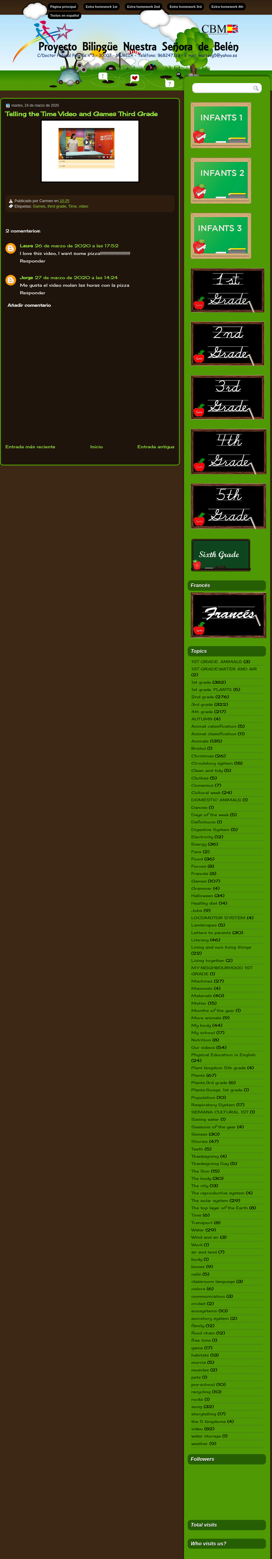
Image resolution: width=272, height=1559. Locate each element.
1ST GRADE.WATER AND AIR (224, 668)
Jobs (196, 910)
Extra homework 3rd (186, 6)
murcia (198, 1362)
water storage (206, 1436)
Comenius (202, 785)
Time (72, 206)
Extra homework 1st (102, 6)
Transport (201, 1222)
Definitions (203, 822)
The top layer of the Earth (219, 1207)
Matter (198, 1003)
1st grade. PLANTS (211, 689)
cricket (198, 1303)
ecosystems (204, 1310)
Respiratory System (213, 1104)
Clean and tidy (207, 770)
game (197, 1347)
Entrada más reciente (30, 446)
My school (203, 1032)
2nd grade (202, 696)
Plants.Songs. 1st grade (216, 1089)
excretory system (210, 1318)
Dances (199, 807)
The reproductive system (217, 1192)
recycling (201, 1391)
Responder (32, 260)
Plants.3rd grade (209, 1082)
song (196, 1406)
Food (197, 858)
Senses (199, 1134)
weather (199, 1443)
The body (201, 1178)
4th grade (202, 711)
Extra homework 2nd (143, 6)
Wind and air (205, 1237)
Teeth (197, 1149)
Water (197, 1229)
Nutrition (201, 1039)
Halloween (202, 895)
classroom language (213, 1281)
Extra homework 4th (227, 6)
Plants (198, 1075)
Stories (199, 1141)
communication (208, 1296)
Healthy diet (204, 903)
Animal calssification (213, 726)
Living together (207, 960)
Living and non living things (221, 947)
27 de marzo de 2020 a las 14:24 (76, 277)
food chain (203, 1332)
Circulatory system (212, 763)
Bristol (198, 748)
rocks (197, 1399)
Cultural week (205, 792)
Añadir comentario (29, 305)
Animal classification (213, 733)
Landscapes (204, 925)
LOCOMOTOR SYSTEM (218, 917)
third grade (56, 206)
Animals (200, 741)
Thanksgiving (205, 1156)
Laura (26, 245)
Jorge (26, 277)
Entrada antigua (156, 446)
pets (196, 1377)
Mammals (201, 988)
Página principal (63, 6)
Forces (198, 866)
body (196, 1259)
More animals (206, 1017)
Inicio (96, 446)
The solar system (209, 1200)
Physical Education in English (223, 1054)
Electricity (202, 836)
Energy (198, 844)
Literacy (200, 939)
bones (198, 1266)
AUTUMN (201, 718)
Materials (201, 995)
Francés (199, 873)
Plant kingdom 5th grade (218, 1067)
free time (201, 1340)
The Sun (200, 1171)
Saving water (205, 1119)
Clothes (200, 778)
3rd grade (202, 704)
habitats (200, 1355)
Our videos (203, 1047)
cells (196, 1274)
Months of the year (212, 1010)
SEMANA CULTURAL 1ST (219, 1112)
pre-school (203, 1384)
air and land (204, 1252)
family (197, 1325)
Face (196, 851)
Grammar (201, 888)
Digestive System (210, 829)
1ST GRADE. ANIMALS (216, 661)
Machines (201, 981)
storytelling (203, 1413)
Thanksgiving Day (210, 1163)
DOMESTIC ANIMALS (216, 799)
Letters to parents (211, 932)
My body (201, 1025)
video (83, 206)
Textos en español (64, 15)
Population (203, 1097)
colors (198, 1288)
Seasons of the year (213, 1126)
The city (199, 1185)
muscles (200, 1369)
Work (196, 1244)
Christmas (202, 755)
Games (39, 206)
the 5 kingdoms (208, 1421)
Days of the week (209, 814)
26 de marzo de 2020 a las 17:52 (76, 245)
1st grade (201, 682)
